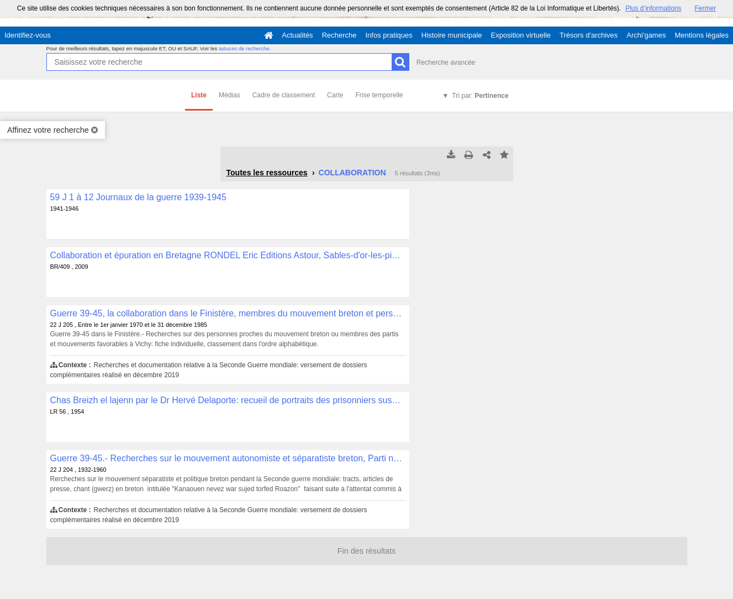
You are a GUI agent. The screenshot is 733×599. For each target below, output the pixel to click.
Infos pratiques (389, 35)
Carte (335, 95)
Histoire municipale (451, 35)
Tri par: (480, 96)
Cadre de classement (283, 95)
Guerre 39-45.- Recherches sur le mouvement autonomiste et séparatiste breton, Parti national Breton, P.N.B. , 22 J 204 (227, 458)
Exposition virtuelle (521, 35)
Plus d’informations (653, 8)
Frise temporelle (379, 95)
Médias (229, 95)
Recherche (339, 35)
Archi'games (646, 35)
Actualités (297, 35)
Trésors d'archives (589, 35)
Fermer (705, 8)
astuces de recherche (244, 48)
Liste (199, 95)
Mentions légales (701, 35)
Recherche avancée (446, 62)
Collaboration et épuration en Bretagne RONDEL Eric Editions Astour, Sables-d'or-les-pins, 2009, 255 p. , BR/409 (227, 255)
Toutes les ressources (267, 172)
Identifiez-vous (27, 35)
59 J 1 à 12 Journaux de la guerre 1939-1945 (138, 197)
